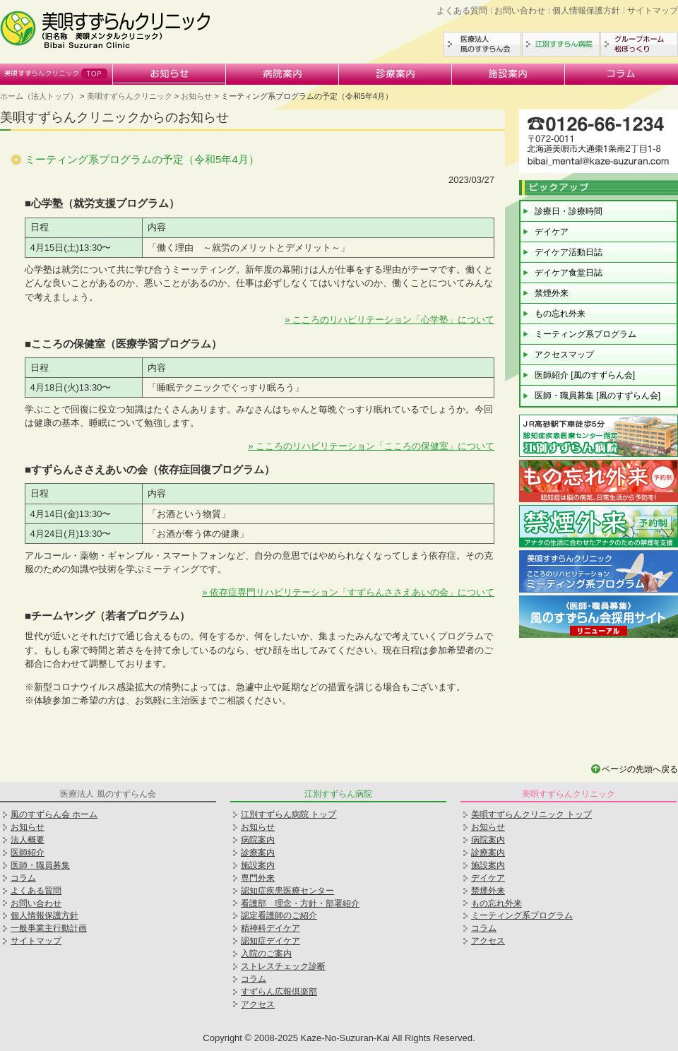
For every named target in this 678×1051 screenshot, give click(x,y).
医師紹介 (27, 852)
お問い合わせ (519, 11)
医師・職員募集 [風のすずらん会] (597, 395)
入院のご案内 (266, 953)
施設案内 (508, 74)
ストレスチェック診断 (283, 966)
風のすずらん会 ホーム (54, 814)
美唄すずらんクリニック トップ (531, 814)
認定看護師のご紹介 (279, 915)
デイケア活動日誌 (568, 252)
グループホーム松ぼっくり (639, 44)
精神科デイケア (270, 928)
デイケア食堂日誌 (568, 273)
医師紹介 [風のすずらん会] (585, 375)
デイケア (552, 232)
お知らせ (169, 74)
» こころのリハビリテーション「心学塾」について (389, 319)
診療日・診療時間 (568, 211)
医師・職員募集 (40, 865)
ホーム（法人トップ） (39, 96)
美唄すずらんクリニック (56, 74)
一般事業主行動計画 (49, 928)
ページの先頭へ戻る (640, 769)
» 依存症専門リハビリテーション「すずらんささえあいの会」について (348, 592)
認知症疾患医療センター (287, 891)
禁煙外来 (552, 293)
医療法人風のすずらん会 (482, 44)
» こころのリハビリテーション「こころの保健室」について (371, 446)
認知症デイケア (270, 941)
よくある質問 (461, 11)
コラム (621, 74)
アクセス (258, 1004)
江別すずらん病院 (561, 44)
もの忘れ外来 (560, 314)
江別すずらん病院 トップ (288, 814)
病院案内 (282, 74)
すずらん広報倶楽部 (279, 992)
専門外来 (258, 878)
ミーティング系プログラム (585, 334)
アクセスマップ (564, 355)
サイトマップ (652, 11)
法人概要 (27, 840)
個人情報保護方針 (586, 11)
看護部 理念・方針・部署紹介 (300, 903)
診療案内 (395, 74)
